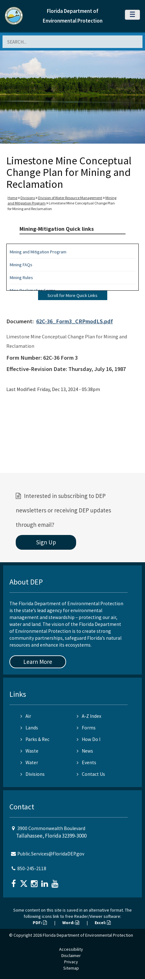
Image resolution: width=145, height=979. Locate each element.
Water (29, 762)
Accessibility (71, 949)
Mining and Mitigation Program (38, 252)
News (85, 751)
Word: (70, 922)
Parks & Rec (34, 739)
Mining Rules (21, 277)
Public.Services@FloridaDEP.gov (50, 854)
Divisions (27, 197)
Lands (29, 728)
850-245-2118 (31, 868)
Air (25, 716)
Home (12, 197)
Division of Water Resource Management (70, 197)
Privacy (71, 962)
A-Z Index (89, 716)
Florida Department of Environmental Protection (88, 935)
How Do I (88, 739)
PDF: (40, 922)
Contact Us (91, 774)
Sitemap (71, 968)
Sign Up (46, 542)
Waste (29, 751)
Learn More (37, 661)
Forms (86, 728)
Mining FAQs (21, 264)
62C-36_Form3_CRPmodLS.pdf (74, 321)
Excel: (103, 922)
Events (86, 762)
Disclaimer (71, 955)
